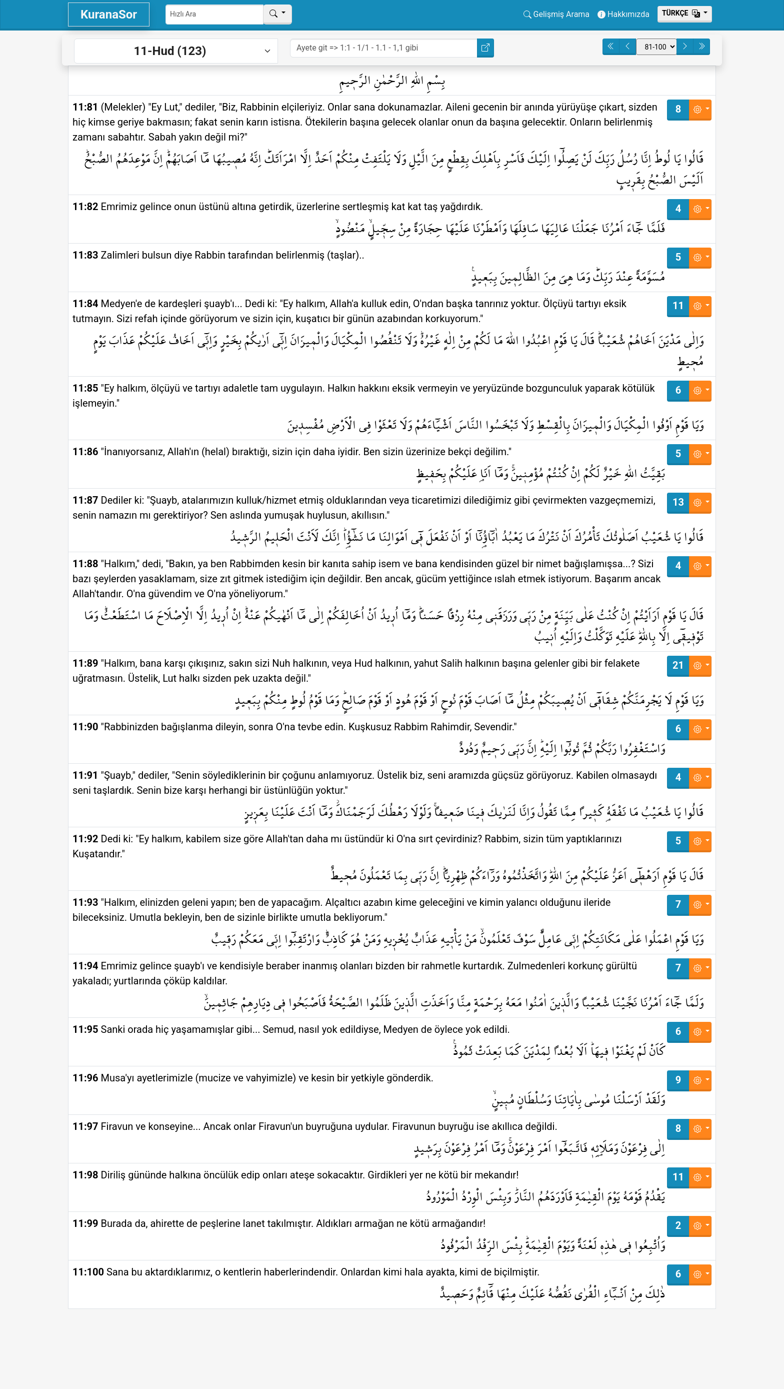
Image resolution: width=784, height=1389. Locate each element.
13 (678, 502)
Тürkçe (682, 13)
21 (678, 665)
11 (678, 306)
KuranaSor (108, 15)
